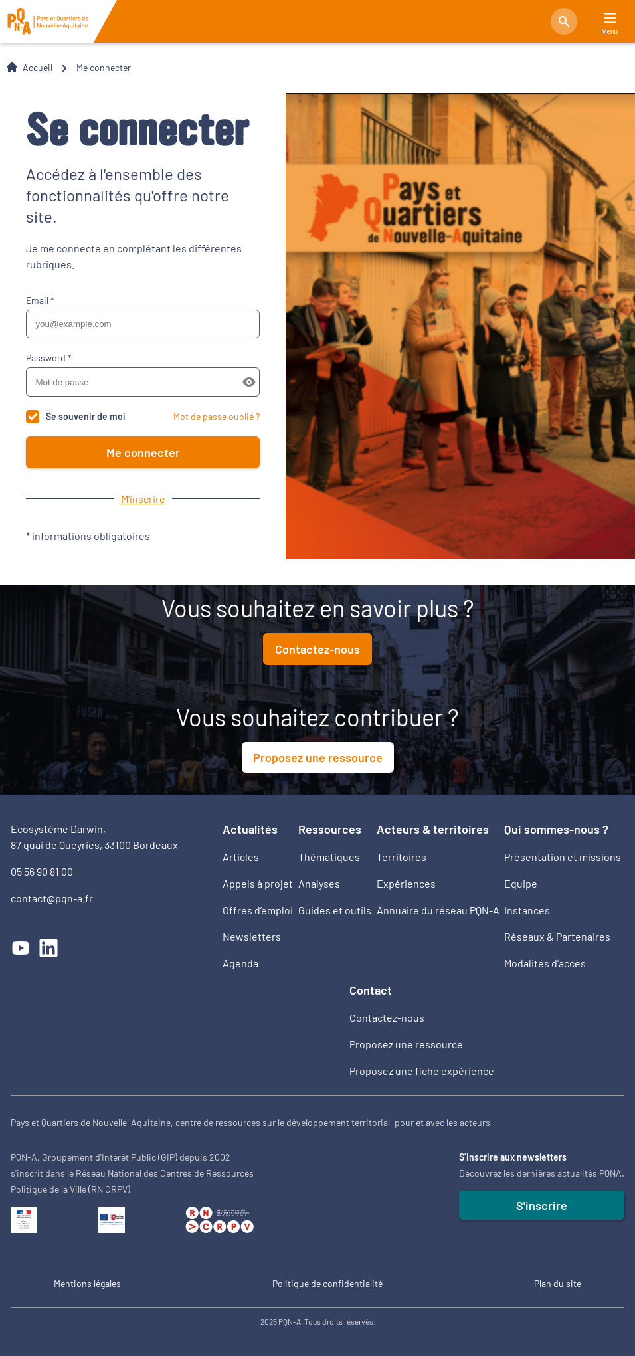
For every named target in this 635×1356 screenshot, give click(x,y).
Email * (40, 300)
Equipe (520, 883)
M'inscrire (143, 498)
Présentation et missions (562, 856)
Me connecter (143, 452)
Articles (241, 856)
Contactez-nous (317, 649)
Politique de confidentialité (327, 1283)
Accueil (37, 67)
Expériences (406, 883)
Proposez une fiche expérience (421, 1070)
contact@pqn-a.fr (52, 898)
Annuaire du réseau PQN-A (438, 910)
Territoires (401, 856)
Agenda (240, 963)
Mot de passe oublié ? (216, 416)
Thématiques (329, 856)
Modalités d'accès (545, 963)
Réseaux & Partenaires (557, 936)
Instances (527, 910)
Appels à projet (258, 883)
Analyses (319, 883)
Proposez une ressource (318, 757)
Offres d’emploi (258, 910)
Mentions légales (87, 1283)
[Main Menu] (609, 18)
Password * (49, 357)
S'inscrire (541, 1205)
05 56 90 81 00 (42, 871)
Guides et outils (334, 910)
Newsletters (252, 936)
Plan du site (557, 1283)
